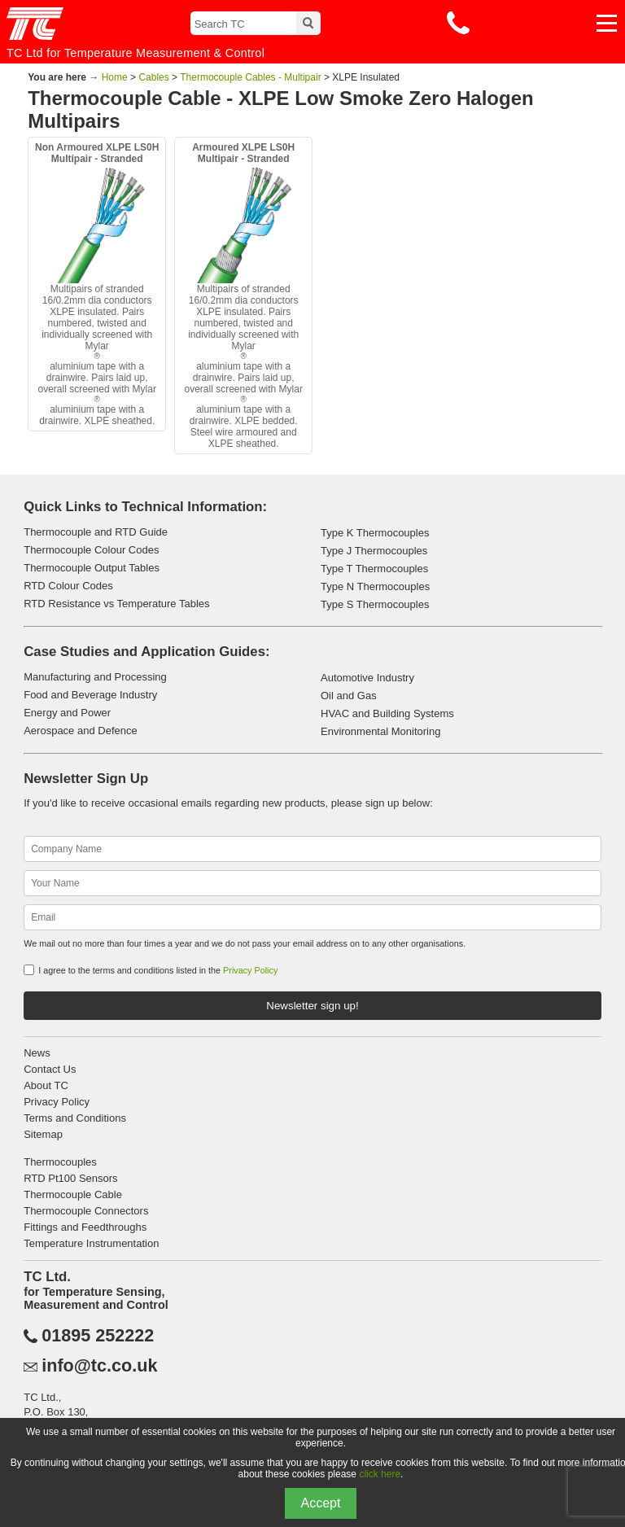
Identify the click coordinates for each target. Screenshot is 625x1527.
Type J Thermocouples (374, 551)
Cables (153, 77)
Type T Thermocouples (374, 568)
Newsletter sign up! (312, 1006)
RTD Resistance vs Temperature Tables (116, 603)
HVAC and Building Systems (387, 713)
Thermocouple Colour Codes (91, 550)
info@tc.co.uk (99, 1366)
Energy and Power (67, 713)
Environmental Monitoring (380, 731)
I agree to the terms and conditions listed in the (158, 970)
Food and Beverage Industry (90, 695)
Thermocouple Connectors (86, 1211)
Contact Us (50, 1069)
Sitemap (43, 1134)
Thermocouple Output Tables (92, 568)
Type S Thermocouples (375, 604)
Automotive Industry (367, 678)
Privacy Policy (250, 970)
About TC (46, 1085)
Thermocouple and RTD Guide (96, 532)
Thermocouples (60, 1162)
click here (379, 1474)
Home (115, 77)
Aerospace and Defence (80, 730)
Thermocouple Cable (73, 1194)
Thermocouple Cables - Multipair (250, 77)
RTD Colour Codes (68, 586)
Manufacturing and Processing (95, 677)
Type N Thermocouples (375, 586)
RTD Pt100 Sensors (70, 1178)
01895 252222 (98, 1336)
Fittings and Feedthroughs (85, 1227)
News (37, 1053)
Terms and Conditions (75, 1118)
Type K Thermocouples (375, 533)
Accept (321, 1503)
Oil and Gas (349, 695)
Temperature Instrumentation (91, 1243)
